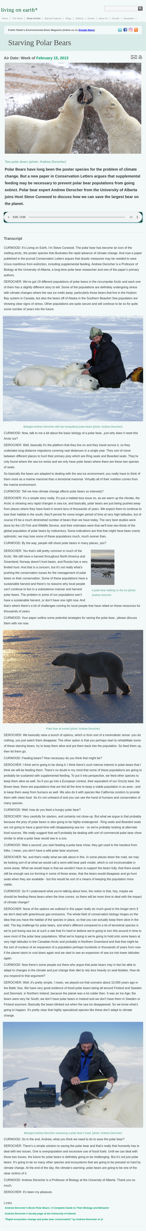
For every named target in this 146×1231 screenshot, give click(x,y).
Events (91, 18)
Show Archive (33, 18)
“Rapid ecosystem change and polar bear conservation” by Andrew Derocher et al (54, 1219)
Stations (79, 18)
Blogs (68, 18)
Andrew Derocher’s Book (57, 1207)
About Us (103, 18)
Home (5, 18)
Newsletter (128, 18)
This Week (17, 18)
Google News (86, 30)
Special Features (53, 18)
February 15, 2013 (52, 58)
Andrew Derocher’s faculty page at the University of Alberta (40, 1213)
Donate (115, 18)
